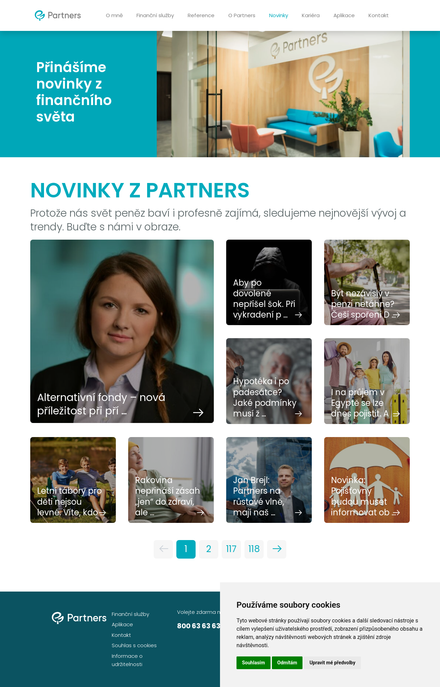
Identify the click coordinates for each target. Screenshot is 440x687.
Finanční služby (155, 15)
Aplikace (344, 15)
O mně (114, 15)
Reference (201, 15)
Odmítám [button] (287, 662)
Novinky (278, 15)
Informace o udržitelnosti (127, 660)
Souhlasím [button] (253, 662)
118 (254, 549)
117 (231, 549)
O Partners (241, 15)
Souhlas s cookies (134, 645)
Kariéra (311, 15)
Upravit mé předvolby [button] (332, 662)
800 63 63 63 (198, 626)
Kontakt (378, 15)
